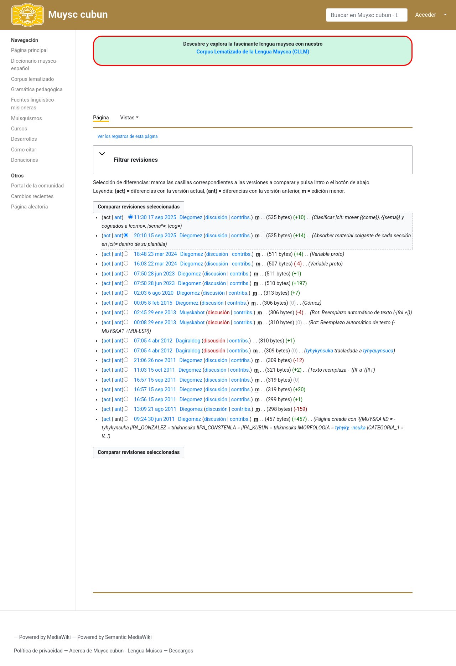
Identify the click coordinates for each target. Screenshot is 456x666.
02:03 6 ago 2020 (153, 293)
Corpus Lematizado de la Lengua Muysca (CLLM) (253, 52)
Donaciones (24, 160)
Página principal (29, 50)
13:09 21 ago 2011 (155, 409)
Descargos (181, 651)
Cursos (19, 129)
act (106, 236)
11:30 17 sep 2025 (155, 218)
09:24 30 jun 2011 (154, 419)
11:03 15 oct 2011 (154, 370)
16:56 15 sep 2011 (155, 400)
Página (101, 118)
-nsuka (358, 428)
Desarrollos (24, 139)
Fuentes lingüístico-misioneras (33, 104)
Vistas (127, 118)
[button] (253, 160)
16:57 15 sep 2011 (155, 380)
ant (117, 218)
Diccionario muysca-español (34, 65)
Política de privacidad (38, 651)
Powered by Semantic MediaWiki (114, 637)
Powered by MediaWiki (45, 637)
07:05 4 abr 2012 (153, 341)
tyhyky (342, 428)
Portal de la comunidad (37, 186)
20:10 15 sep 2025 (155, 236)
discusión (216, 218)
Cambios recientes (32, 196)
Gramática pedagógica (37, 90)
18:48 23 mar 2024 (155, 254)
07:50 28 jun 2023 (154, 274)
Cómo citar (23, 150)
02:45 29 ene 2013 (155, 313)
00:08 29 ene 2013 (155, 323)
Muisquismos (26, 118)
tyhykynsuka (319, 351)
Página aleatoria (29, 207)
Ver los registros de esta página (127, 136)
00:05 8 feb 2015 (153, 303)
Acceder (425, 14)
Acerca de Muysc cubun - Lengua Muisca (115, 651)
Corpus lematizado (32, 79)
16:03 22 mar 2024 (155, 264)
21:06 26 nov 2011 (155, 360)
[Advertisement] (37, 327)
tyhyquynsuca (378, 351)
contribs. (241, 218)
